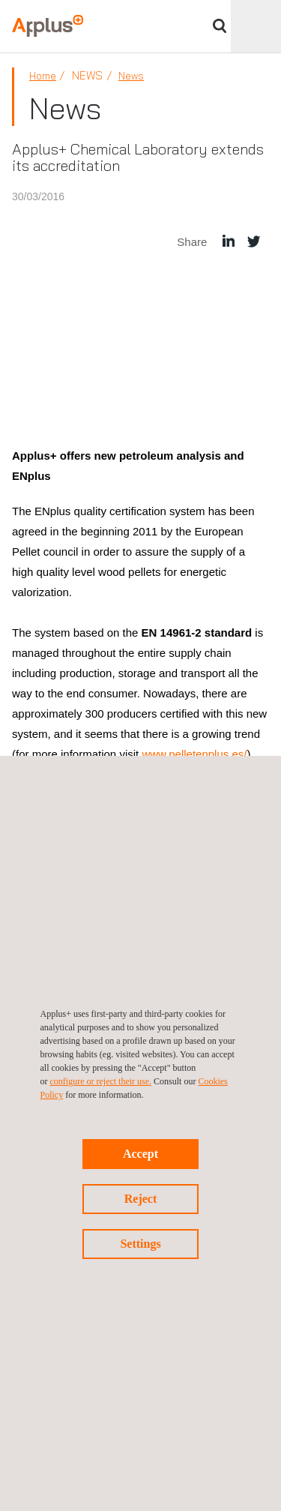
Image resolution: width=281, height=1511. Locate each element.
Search (220, 25)
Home (42, 76)
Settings (140, 1243)
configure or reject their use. (101, 1081)
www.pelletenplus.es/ (194, 754)
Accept (140, 1153)
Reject (140, 1198)
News (131, 76)
